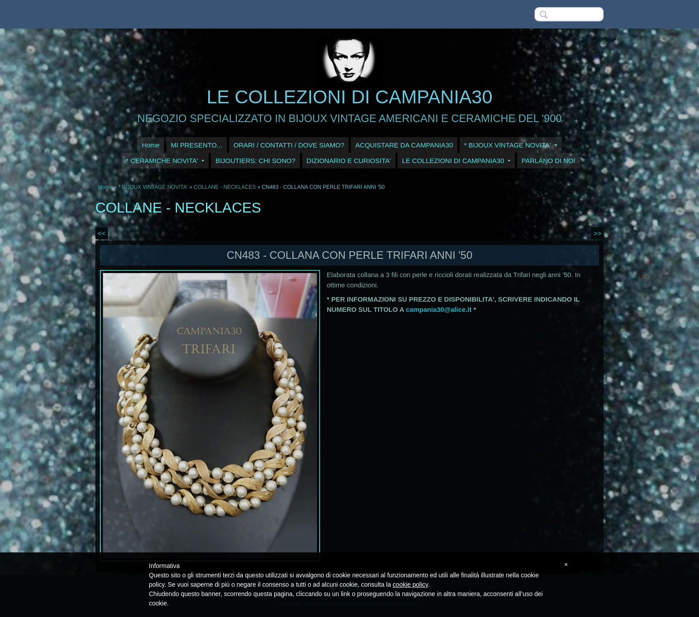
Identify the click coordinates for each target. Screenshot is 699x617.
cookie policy (410, 584)
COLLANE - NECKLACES (225, 187)
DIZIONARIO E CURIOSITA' (349, 160)
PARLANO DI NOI (549, 160)
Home (151, 145)
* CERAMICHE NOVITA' (165, 160)
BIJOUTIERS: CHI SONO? (255, 160)
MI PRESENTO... (196, 145)
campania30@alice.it (439, 309)
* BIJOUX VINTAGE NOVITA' (510, 145)
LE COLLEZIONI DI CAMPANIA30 (349, 96)
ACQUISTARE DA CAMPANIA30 (404, 145)
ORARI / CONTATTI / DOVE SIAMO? (289, 145)
